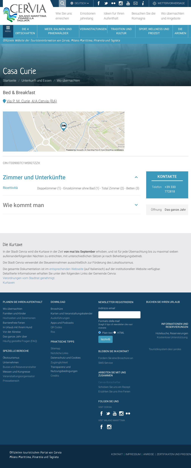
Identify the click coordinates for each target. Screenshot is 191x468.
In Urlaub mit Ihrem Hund (17, 327)
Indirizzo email (106, 308)
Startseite (9, 80)
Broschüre (57, 308)
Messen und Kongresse (16, 371)
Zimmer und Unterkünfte (34, 177)
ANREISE (148, 454)
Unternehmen (11, 362)
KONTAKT (117, 454)
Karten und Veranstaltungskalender (71, 313)
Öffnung (156, 209)
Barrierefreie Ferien (14, 322)
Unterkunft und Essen (36, 80)
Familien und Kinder (14, 313)
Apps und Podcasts (62, 322)
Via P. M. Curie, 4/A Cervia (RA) (32, 101)
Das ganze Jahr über (15, 336)
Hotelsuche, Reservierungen (172, 333)
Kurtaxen (9, 282)
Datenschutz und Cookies (66, 357)
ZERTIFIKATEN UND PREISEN (174, 454)
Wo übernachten (68, 80)
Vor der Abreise (12, 331)
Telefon (157, 187)
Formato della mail (119, 324)
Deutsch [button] (81, 3)
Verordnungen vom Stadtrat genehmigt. (29, 278)
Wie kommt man (23, 205)
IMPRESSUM (133, 454)
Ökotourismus (11, 357)
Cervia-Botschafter (109, 382)
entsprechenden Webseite (66, 269)
